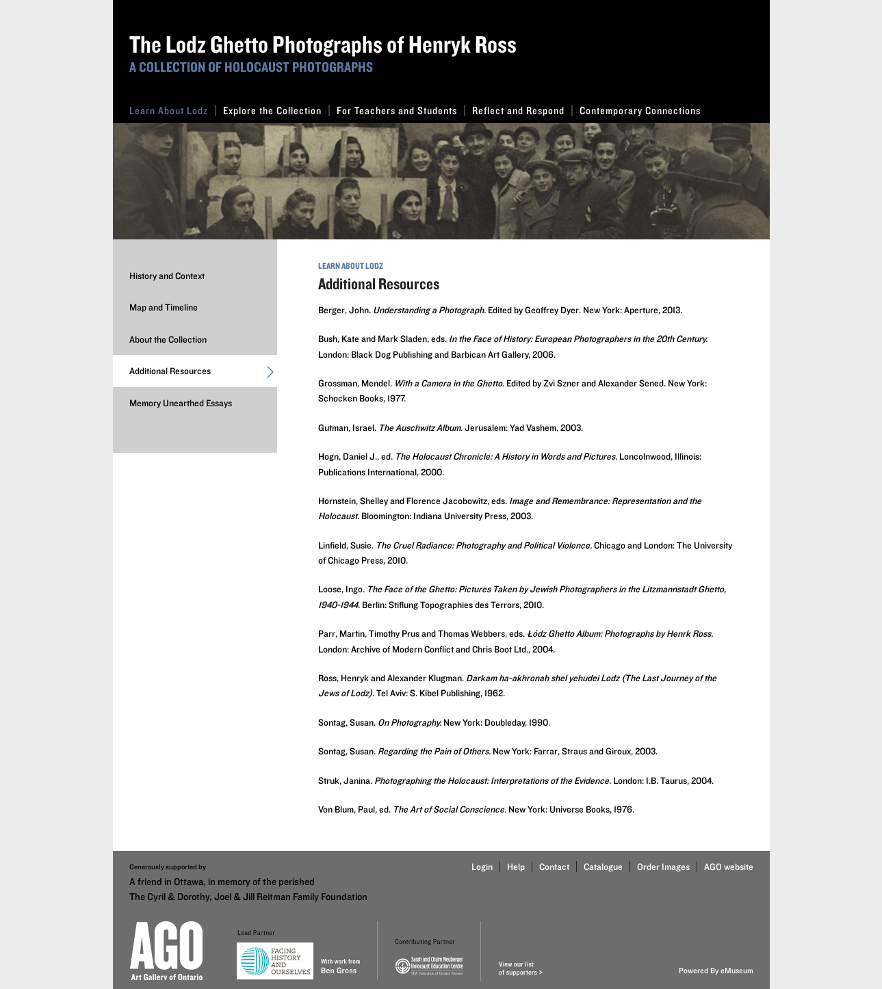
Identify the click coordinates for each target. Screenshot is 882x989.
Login (482, 866)
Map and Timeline (163, 307)
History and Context (167, 275)
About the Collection (168, 339)
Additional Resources (203, 374)
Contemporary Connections (640, 110)
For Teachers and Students (401, 110)
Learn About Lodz (172, 110)
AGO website (728, 866)
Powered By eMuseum (716, 970)
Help (516, 866)
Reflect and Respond (522, 110)
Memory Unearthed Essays (180, 402)
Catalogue (603, 866)
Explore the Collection (276, 110)
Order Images (663, 866)
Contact (554, 866)
